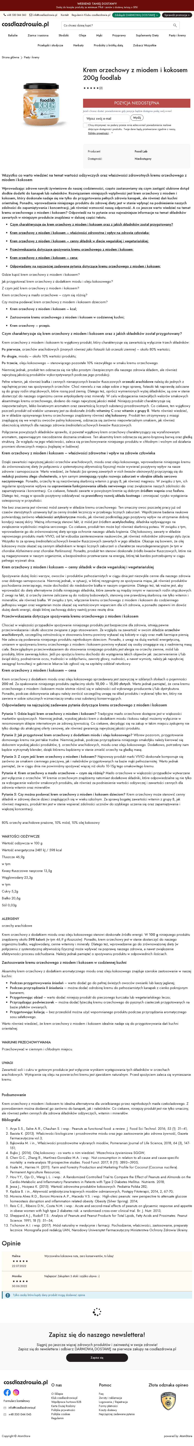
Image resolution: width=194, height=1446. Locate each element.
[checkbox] (85, 125)
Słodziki (64, 35)
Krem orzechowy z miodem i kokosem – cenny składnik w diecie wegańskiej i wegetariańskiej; (79, 241)
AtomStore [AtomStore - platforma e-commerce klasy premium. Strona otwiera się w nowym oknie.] (186, 1436)
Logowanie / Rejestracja (113, 1402)
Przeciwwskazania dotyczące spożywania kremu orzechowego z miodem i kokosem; (72, 249)
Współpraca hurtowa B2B (66, 1402)
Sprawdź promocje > (177, 15)
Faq (101, 1394)
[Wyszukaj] (175, 26)
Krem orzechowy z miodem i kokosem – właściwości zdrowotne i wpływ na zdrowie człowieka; (80, 232)
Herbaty (78, 45)
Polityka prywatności (63, 1410)
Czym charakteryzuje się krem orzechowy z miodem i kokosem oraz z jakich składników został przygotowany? (91, 224)
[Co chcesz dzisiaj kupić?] (120, 25)
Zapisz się (97, 1358)
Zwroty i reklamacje (110, 1398)
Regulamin (57, 1418)
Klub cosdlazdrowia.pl (64, 1398)
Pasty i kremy (177, 35)
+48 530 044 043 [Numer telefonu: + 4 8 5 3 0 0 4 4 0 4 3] (15, 15)
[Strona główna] (10, 57)
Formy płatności (108, 1406)
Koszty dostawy (108, 1410)
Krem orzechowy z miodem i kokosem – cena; (44, 257)
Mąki (99, 35)
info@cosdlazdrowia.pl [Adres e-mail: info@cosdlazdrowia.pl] (43, 15)
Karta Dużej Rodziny (63, 1406)
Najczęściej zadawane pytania (117, 1414)
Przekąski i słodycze (50, 45)
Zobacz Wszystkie (144, 45)
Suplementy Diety (147, 35)
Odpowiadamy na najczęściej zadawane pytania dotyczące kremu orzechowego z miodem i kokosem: (85, 266)
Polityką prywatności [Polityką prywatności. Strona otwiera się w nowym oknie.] (98, 133)
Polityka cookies (60, 1414)
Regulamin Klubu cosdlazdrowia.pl (91, 15)
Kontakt (65, 15)
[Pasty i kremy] (31, 57)
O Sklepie (57, 1394)
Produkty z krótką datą (108, 45)
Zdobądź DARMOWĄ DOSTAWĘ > (136, 15)
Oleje (82, 35)
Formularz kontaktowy (17, 1401)
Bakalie (13, 35)
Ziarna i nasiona (38, 35)
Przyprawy (119, 35)
